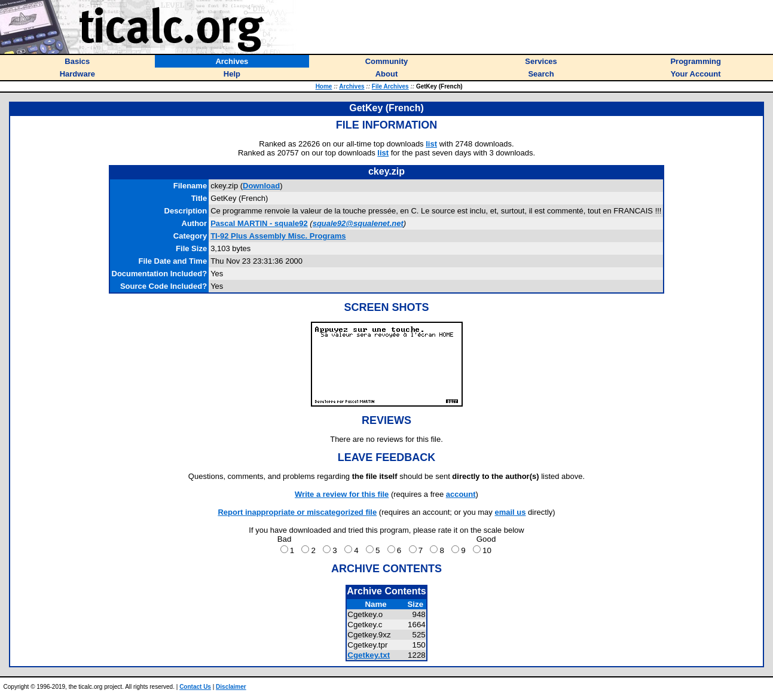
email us (509, 512)
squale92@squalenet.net (358, 223)
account (461, 494)
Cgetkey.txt (368, 655)
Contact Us (195, 686)
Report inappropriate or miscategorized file (297, 512)
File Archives (390, 86)
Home (324, 86)
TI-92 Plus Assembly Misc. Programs (278, 235)
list (431, 143)
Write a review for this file (342, 494)
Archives (351, 86)
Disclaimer (231, 686)
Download (261, 185)
